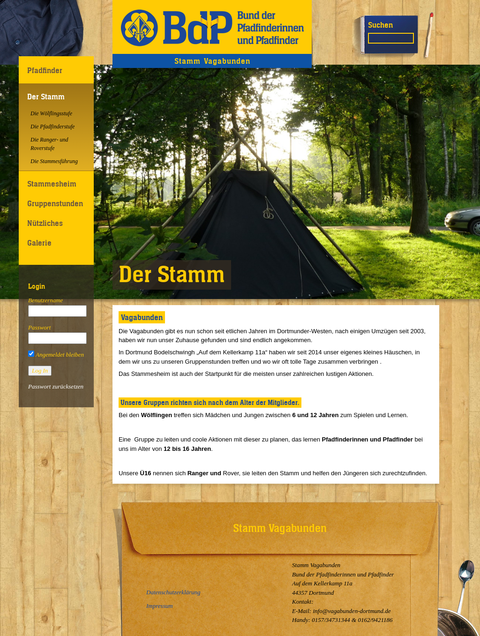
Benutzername (45, 300)
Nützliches (45, 223)
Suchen (380, 25)
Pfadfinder (44, 70)
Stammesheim (51, 183)
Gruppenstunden (55, 203)
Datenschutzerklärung (173, 592)
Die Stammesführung (54, 161)
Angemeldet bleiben (56, 354)
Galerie (39, 242)
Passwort (39, 327)
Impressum (159, 605)
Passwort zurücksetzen (55, 386)
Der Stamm (46, 96)
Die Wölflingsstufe (51, 113)
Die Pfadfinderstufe (52, 126)
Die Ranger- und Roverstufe (49, 143)
